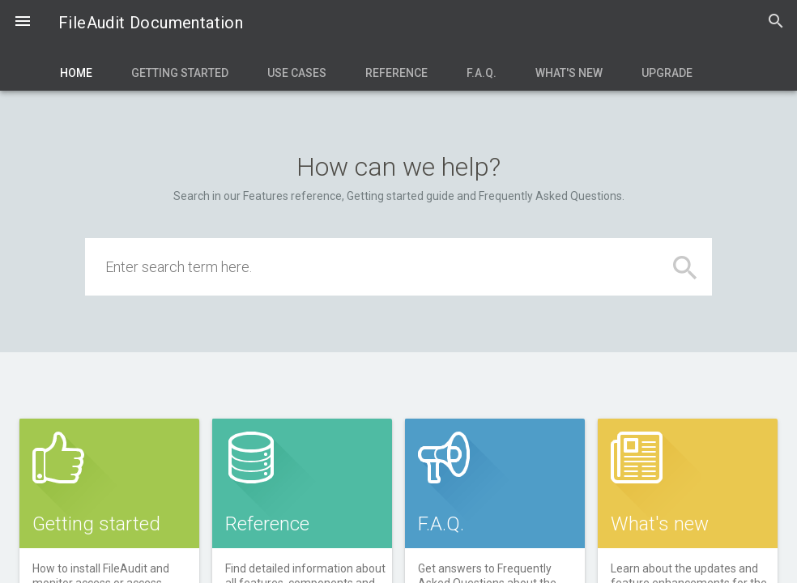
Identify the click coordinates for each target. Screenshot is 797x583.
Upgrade (667, 72)
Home (76, 72)
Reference (396, 72)
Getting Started (179, 72)
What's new (569, 72)
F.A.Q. (482, 72)
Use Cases (296, 72)
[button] (22, 22)
